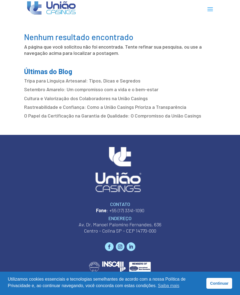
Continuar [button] (219, 283)
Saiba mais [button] (168, 285)
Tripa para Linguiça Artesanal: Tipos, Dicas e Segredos (82, 81)
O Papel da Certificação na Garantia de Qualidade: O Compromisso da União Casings (112, 116)
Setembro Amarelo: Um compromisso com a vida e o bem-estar (91, 89)
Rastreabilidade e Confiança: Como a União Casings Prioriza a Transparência (105, 107)
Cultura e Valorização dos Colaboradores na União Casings (86, 98)
